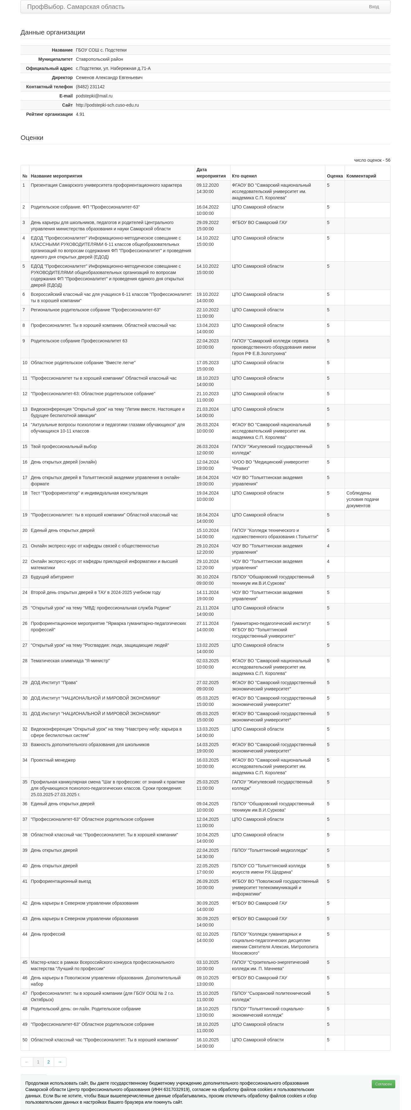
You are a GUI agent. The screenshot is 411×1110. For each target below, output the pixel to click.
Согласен (383, 1084)
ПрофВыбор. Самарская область (76, 6)
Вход (374, 6)
